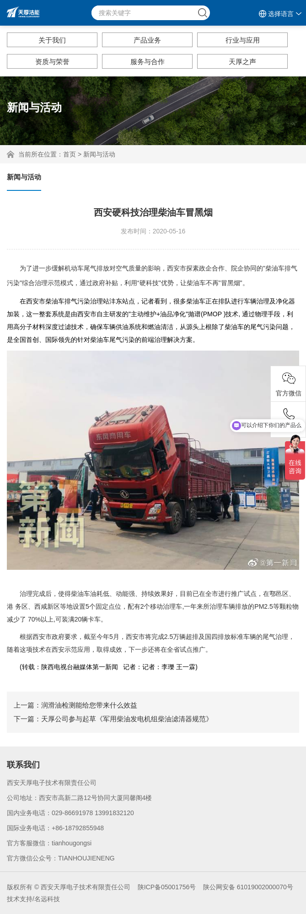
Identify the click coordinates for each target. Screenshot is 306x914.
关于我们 (52, 40)
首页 (69, 154)
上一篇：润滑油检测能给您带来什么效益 (75, 705)
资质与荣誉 (52, 61)
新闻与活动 (99, 154)
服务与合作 (147, 61)
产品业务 (147, 40)
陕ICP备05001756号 (167, 887)
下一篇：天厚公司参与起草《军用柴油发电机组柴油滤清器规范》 (113, 719)
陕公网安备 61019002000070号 (248, 887)
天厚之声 (242, 61)
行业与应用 (242, 40)
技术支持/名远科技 (33, 899)
